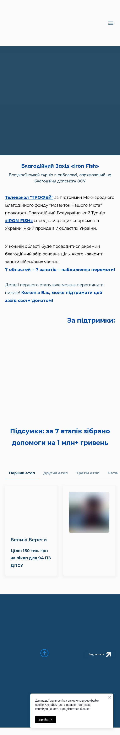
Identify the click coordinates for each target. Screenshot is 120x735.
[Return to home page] (56, 23)
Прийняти (45, 719)
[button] (22, 473)
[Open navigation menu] (111, 23)
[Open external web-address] (60, 355)
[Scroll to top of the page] (44, 653)
